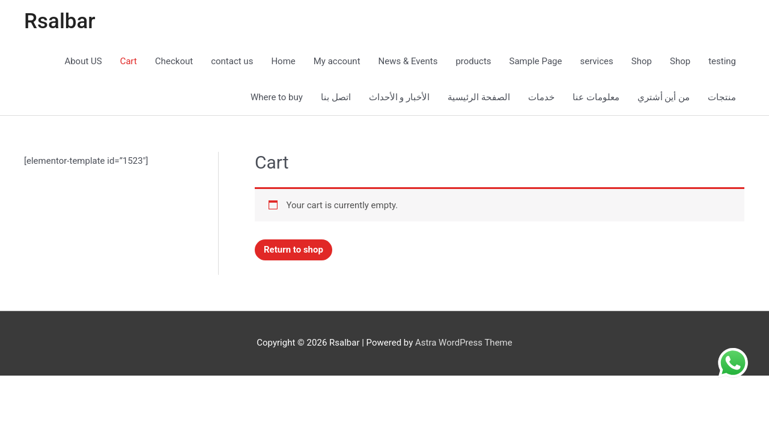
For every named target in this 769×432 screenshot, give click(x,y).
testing (722, 61)
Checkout (174, 61)
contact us (232, 61)
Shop (641, 61)
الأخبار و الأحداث (399, 97)
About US (83, 61)
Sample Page (535, 61)
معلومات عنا (596, 97)
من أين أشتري (663, 97)
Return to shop (293, 249)
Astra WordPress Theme (463, 342)
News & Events (408, 61)
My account (337, 61)
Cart (128, 61)
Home (283, 61)
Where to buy (277, 97)
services (596, 61)
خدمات (541, 97)
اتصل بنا (336, 97)
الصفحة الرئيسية (479, 97)
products (473, 61)
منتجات (722, 97)
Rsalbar (60, 21)
